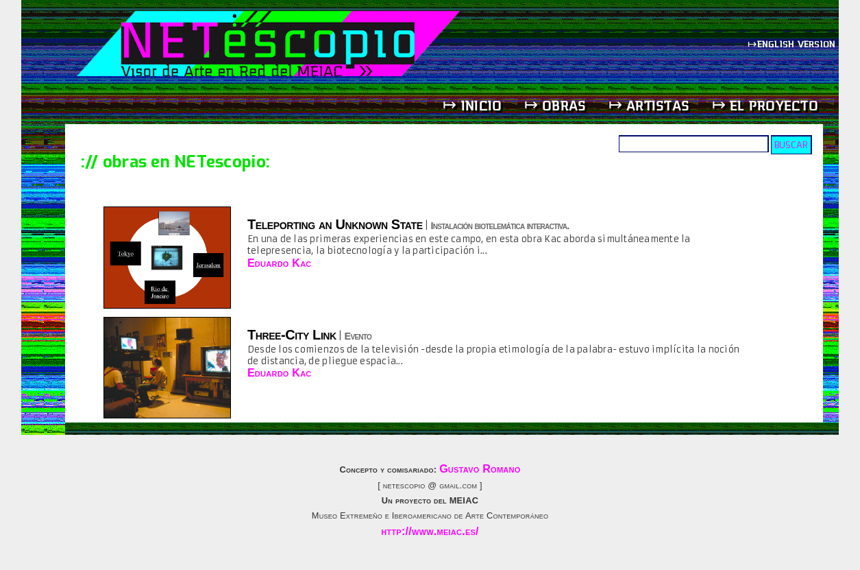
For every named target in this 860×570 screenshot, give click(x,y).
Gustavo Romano (479, 469)
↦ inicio (472, 105)
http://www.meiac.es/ (430, 531)
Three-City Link (291, 334)
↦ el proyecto (765, 105)
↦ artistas (649, 105)
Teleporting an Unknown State (335, 224)
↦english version (793, 43)
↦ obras (555, 105)
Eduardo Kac (279, 263)
